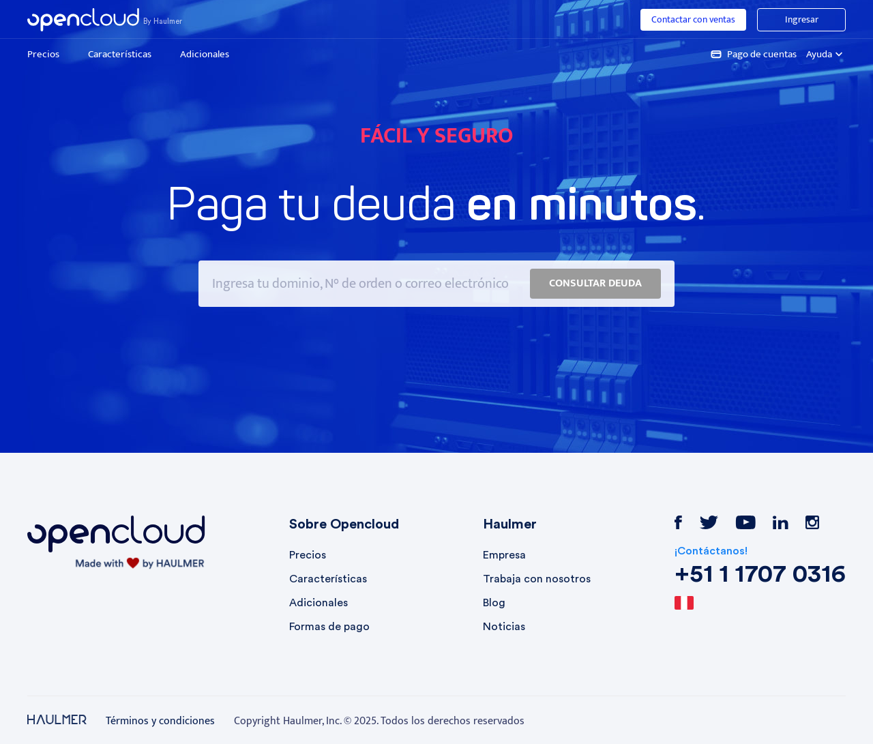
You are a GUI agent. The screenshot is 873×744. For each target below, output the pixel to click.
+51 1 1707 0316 (760, 574)
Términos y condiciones (160, 722)
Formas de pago (329, 626)
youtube (745, 522)
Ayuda (826, 54)
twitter (708, 522)
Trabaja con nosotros (537, 579)
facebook (678, 522)
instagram (812, 522)
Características (119, 54)
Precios (43, 54)
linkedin (780, 522)
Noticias (504, 626)
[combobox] (706, 603)
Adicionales (204, 54)
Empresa (504, 555)
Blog (494, 602)
